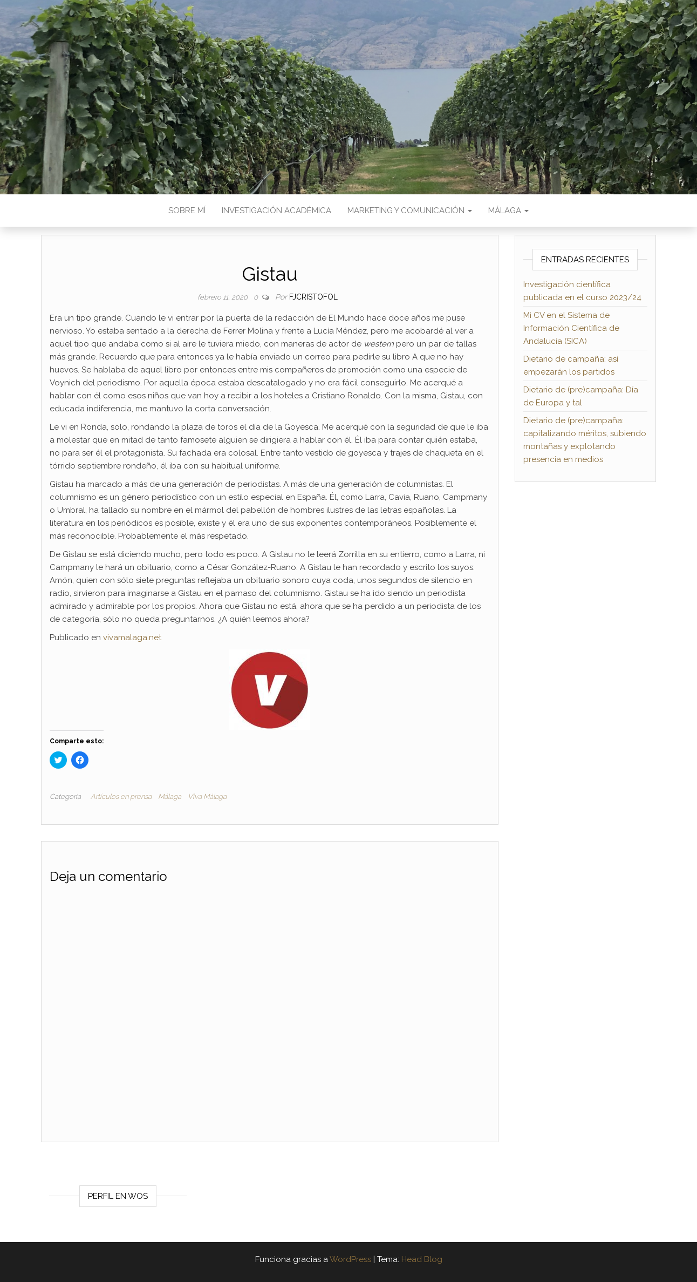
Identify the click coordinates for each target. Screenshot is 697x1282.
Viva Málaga (207, 796)
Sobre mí (187, 210)
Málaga (508, 210)
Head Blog (421, 1259)
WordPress (350, 1259)
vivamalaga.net (132, 637)
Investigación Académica (276, 210)
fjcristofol (313, 297)
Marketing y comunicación (409, 210)
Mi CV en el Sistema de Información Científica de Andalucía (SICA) (571, 328)
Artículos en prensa (121, 796)
